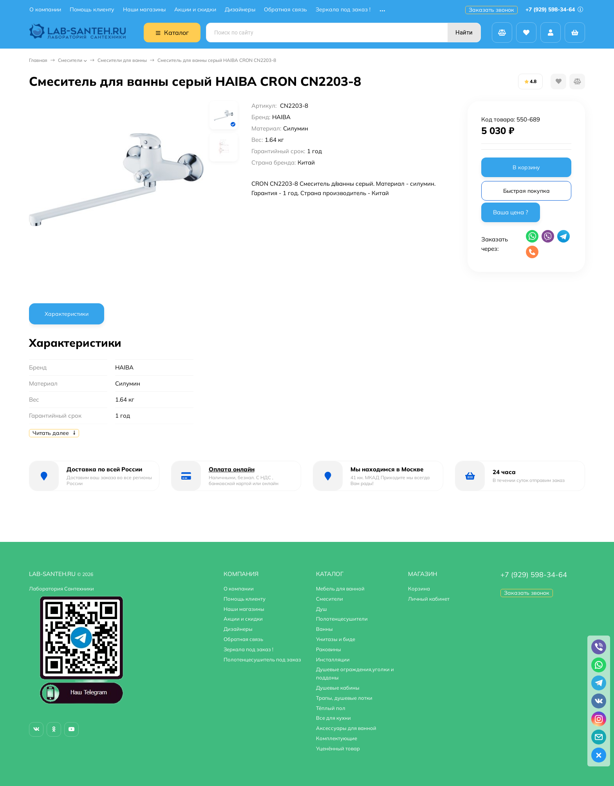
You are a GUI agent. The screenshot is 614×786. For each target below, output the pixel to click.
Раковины (328, 649)
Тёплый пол (330, 708)
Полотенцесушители (342, 619)
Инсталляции (333, 659)
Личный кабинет (429, 599)
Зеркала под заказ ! (343, 9)
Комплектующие (336, 738)
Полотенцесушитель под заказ (262, 659)
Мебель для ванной (340, 588)
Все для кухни (333, 718)
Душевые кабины (337, 688)
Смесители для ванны (122, 60)
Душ (321, 609)
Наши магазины (144, 9)
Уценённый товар (338, 748)
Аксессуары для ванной (346, 728)
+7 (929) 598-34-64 (554, 9)
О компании (45, 9)
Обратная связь (285, 9)
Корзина (419, 588)
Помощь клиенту (92, 9)
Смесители (70, 60)
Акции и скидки (195, 9)
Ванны (324, 629)
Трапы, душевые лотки (344, 698)
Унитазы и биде (335, 639)
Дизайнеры (240, 9)
